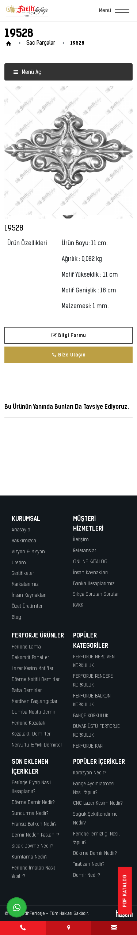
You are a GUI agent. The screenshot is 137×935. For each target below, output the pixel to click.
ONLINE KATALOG (90, 562)
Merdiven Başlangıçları (35, 701)
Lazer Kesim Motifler (32, 669)
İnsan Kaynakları (29, 595)
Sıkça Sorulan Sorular (96, 594)
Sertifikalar (23, 573)
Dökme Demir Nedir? (95, 853)
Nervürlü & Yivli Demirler (37, 745)
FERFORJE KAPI (88, 746)
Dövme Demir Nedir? (33, 802)
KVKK (78, 605)
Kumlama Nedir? (29, 857)
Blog (16, 617)
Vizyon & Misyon (28, 552)
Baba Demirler (27, 690)
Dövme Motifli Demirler (36, 679)
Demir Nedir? (86, 875)
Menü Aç (27, 72)
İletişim (81, 540)
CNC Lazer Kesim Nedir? (98, 803)
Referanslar (84, 551)
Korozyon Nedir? (89, 773)
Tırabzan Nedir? (88, 864)
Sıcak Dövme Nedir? (32, 846)
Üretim (19, 563)
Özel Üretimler (27, 606)
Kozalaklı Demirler (31, 734)
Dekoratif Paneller (30, 658)
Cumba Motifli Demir (33, 712)
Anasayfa (21, 530)
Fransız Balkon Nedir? (34, 824)
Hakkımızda (24, 541)
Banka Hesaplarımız (93, 584)
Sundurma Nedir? (30, 813)
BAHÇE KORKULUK (91, 716)
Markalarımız (25, 584)
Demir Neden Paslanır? (35, 835)
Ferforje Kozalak (28, 723)
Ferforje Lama (26, 647)
